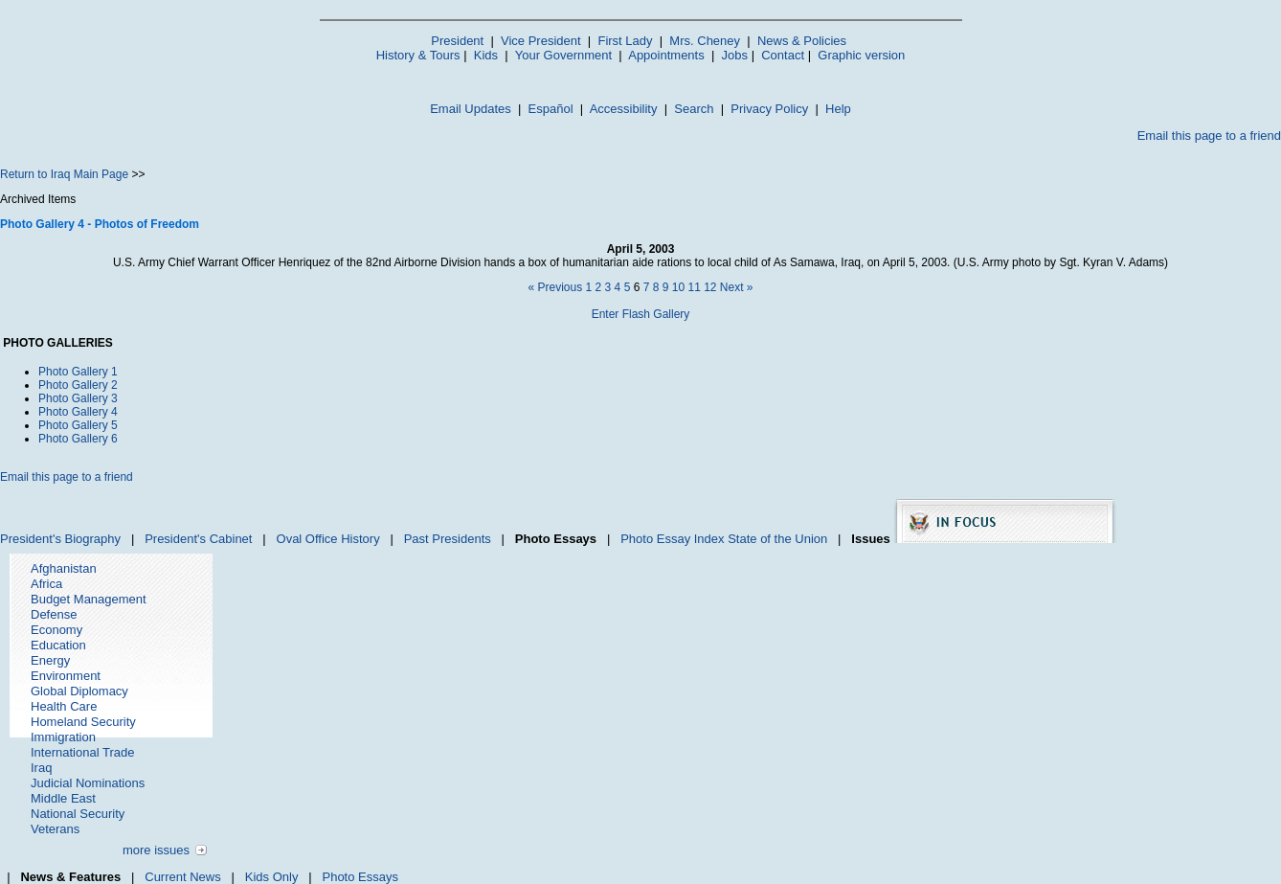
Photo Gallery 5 (78, 425)
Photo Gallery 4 (78, 412)
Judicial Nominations (88, 783)
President (457, 41)
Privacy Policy (769, 109)
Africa (46, 584)
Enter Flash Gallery (641, 314)
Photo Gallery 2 (78, 385)
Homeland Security (83, 721)
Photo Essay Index (672, 539)
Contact (782, 55)
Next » (736, 287)
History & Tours (418, 55)
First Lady (624, 41)
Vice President (541, 41)
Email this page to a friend (1209, 135)
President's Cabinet (198, 539)
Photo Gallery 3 (78, 398)
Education (58, 645)
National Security (77, 813)
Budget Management (88, 599)
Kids (486, 55)
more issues (156, 850)
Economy (56, 630)
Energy (50, 660)
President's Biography (60, 539)
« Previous (555, 287)
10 (678, 287)
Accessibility (624, 109)
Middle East (63, 798)
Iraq (41, 767)
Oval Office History (328, 539)
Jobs (735, 55)
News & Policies (801, 41)
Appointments (666, 55)
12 (710, 287)
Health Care (64, 706)
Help (838, 109)
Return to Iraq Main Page (64, 174)
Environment (66, 676)
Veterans (55, 829)
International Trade (82, 752)
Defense (54, 614)
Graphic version (861, 55)
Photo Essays (360, 877)
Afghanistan (64, 568)
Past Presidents (447, 539)
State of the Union (777, 539)
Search (693, 109)
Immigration (63, 737)
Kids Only (272, 877)
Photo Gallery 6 (78, 438)
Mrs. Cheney (704, 41)
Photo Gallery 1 (78, 371)
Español (550, 109)
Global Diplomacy (79, 691)
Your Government (563, 55)
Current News (182, 877)
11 (693, 287)
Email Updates (470, 109)
